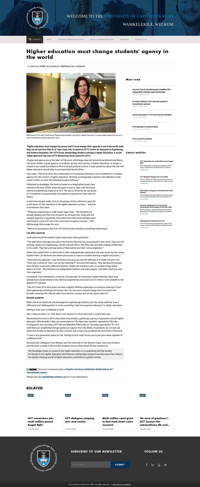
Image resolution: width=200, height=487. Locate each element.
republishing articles (51, 377)
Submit (120, 464)
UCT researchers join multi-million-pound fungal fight (156, 162)
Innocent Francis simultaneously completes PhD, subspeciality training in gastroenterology (151, 90)
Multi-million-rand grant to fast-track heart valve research (156, 191)
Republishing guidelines (122, 484)
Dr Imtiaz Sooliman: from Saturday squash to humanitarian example (150, 102)
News (49, 39)
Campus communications (71, 39)
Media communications (102, 39)
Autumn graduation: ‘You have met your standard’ (152, 115)
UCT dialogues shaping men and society (154, 177)
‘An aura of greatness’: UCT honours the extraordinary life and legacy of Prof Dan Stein (156, 206)
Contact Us (141, 39)
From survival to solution (142, 139)
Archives (124, 39)
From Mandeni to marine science (145, 127)
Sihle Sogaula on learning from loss (152, 221)
